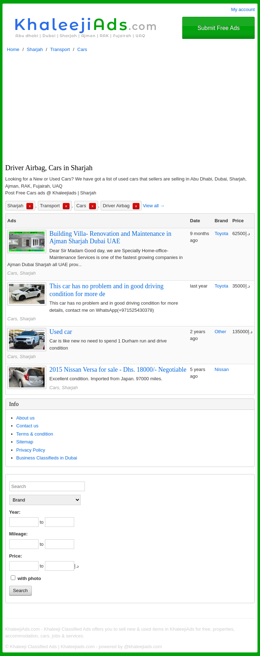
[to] (59, 522)
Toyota (221, 233)
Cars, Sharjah (21, 273)
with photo (26, 578)
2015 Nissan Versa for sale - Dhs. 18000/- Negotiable (118, 369)
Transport (60, 49)
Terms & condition (34, 434)
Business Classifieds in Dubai (46, 458)
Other (220, 331)
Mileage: (18, 534)
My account (243, 9)
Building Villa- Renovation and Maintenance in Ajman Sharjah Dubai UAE (111, 237)
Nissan (222, 369)
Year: (15, 512)
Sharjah (35, 49)
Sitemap (25, 441)
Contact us (27, 425)
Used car (61, 331)
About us (25, 418)
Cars (82, 49)
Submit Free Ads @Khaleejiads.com (219, 32)
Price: (15, 556)
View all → (153, 205)
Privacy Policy (30, 450)
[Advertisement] (130, 110)
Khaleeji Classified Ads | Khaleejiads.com (52, 646)
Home (13, 49)
